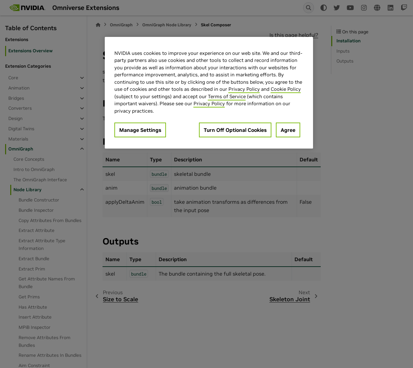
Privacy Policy (244, 89)
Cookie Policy (286, 89)
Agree (288, 130)
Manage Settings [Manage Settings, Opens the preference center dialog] (140, 130)
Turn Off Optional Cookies (235, 130)
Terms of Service (227, 96)
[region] (209, 93)
